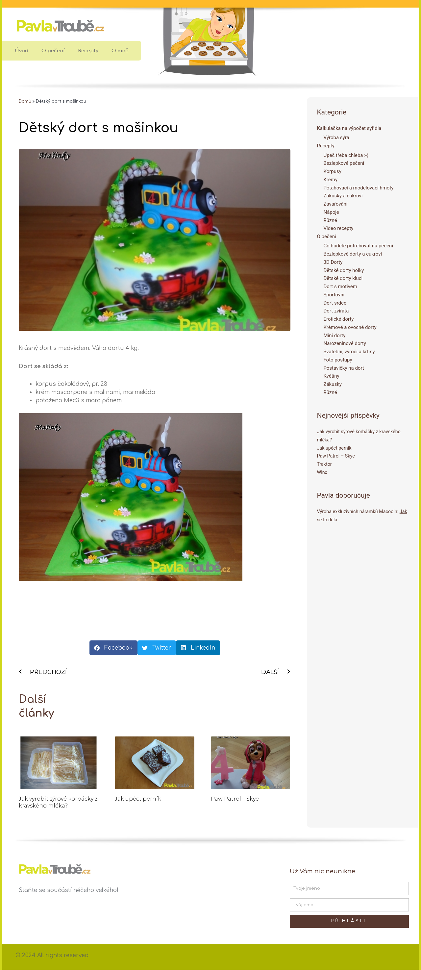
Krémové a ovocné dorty (349, 327)
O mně (119, 51)
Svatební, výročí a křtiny (349, 352)
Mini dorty (334, 335)
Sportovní (333, 295)
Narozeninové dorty (344, 344)
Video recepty (338, 229)
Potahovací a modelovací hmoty (358, 188)
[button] (113, 647)
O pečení (53, 51)
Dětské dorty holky (343, 270)
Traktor (324, 464)
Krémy (330, 180)
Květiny (331, 376)
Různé (330, 220)
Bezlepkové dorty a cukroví (352, 254)
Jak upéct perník (138, 799)
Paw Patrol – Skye (235, 799)
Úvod (21, 51)
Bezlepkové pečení (343, 163)
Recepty (88, 51)
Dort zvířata (336, 311)
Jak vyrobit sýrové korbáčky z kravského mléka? (58, 802)
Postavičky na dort (343, 368)
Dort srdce (334, 303)
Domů (25, 101)
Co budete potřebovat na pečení (358, 246)
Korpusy (332, 171)
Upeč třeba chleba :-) (345, 155)
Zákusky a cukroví (342, 196)
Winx (322, 472)
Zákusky (332, 384)
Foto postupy (337, 360)
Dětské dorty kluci (342, 279)
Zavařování (335, 204)
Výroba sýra (336, 138)
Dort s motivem (340, 287)
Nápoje (331, 212)
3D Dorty (332, 262)
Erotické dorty (338, 319)
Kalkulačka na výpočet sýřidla (349, 128)
